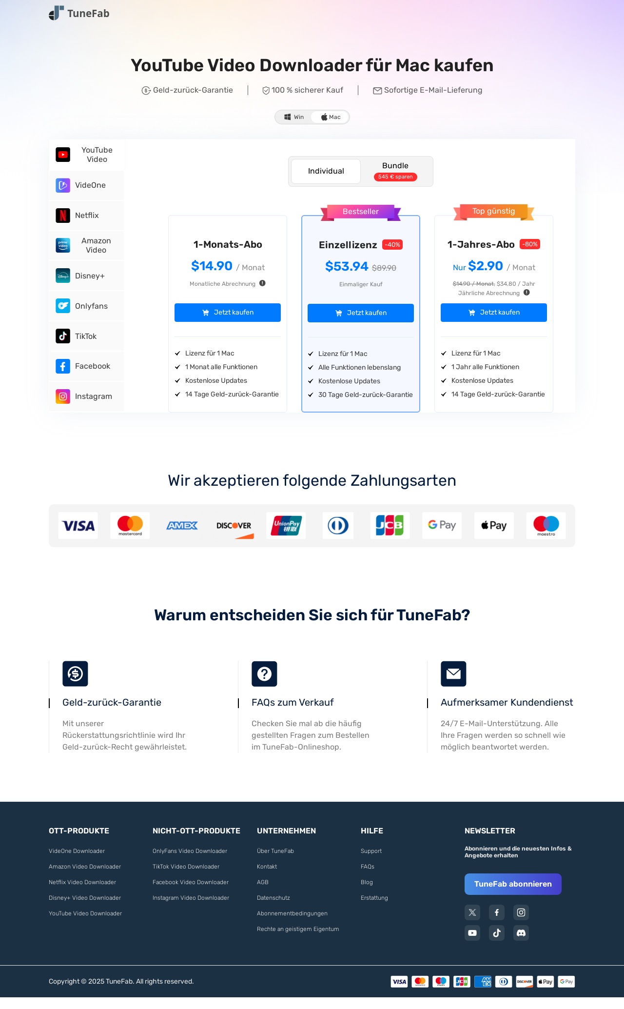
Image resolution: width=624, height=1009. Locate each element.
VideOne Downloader (77, 862)
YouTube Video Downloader (85, 925)
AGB (263, 893)
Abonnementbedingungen (292, 925)
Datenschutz (273, 909)
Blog (367, 893)
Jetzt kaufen (234, 313)
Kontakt (267, 878)
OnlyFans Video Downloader (190, 862)
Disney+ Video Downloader (85, 909)
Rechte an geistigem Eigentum (298, 940)
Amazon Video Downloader (85, 878)
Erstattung (374, 909)
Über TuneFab (275, 862)
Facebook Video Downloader (191, 893)
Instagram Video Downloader (191, 909)
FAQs (367, 878)
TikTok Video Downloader (186, 878)
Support (371, 862)
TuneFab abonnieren (513, 895)
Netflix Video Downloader (82, 893)
